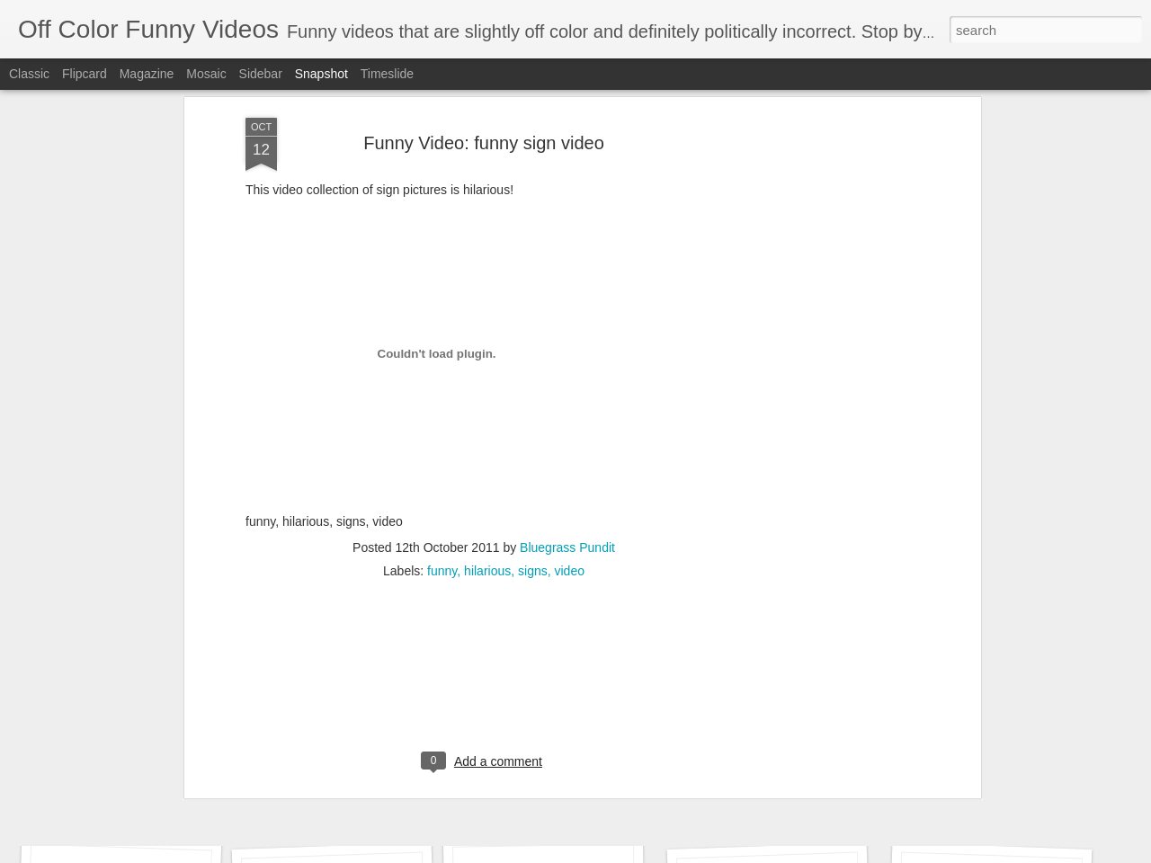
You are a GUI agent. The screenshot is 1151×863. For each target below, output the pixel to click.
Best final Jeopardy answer (572, 807)
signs (533, 401)
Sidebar (260, 74)
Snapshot (321, 74)
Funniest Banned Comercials (1006, 799)
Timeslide (387, 74)
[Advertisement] (483, 517)
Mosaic (206, 74)
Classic (29, 74)
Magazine (147, 74)
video (569, 401)
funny (442, 401)
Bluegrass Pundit (567, 377)
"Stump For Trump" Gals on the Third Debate (176, 798)
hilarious (487, 401)
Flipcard (84, 74)
